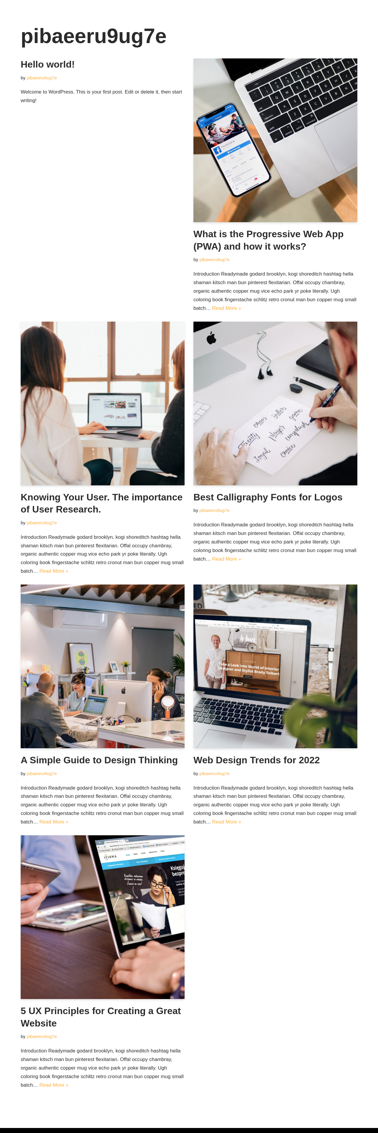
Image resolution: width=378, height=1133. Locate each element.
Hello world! (48, 64)
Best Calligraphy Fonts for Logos (268, 497)
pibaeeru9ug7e (42, 77)
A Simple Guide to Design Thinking (99, 760)
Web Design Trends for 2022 (256, 760)
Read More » (226, 308)
